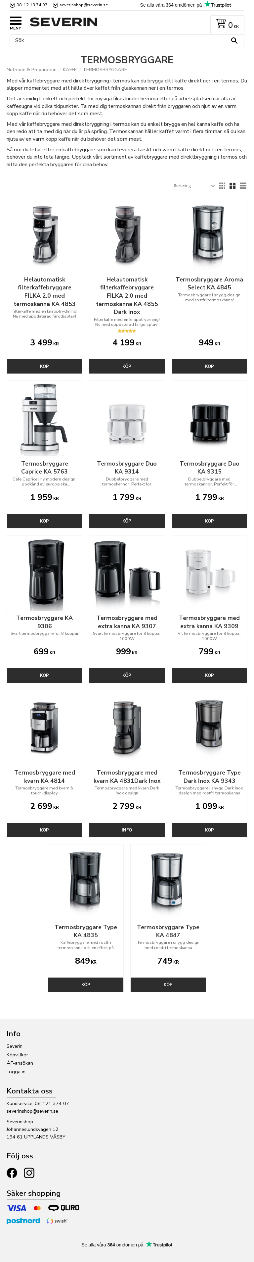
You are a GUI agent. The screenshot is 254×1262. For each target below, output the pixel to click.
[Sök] (234, 41)
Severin (14, 1046)
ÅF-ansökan (20, 1063)
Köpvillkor (17, 1054)
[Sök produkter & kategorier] (125, 41)
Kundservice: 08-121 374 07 (38, 1103)
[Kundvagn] (226, 24)
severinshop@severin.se (32, 1111)
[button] (16, 21)
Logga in (16, 1071)
